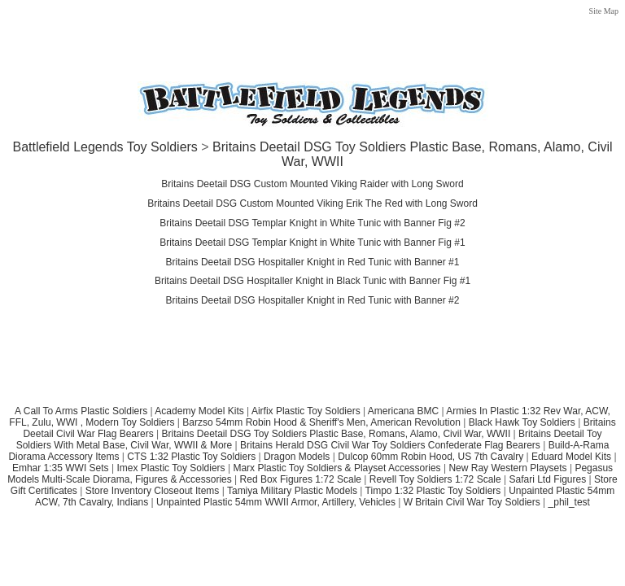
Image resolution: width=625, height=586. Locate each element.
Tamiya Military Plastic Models (292, 490)
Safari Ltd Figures (547, 479)
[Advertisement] (312, 34)
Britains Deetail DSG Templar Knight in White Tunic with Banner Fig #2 (312, 223)
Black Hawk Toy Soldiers (522, 422)
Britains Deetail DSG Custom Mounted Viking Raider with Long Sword (312, 184)
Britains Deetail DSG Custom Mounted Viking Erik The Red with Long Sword (312, 203)
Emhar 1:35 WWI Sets (60, 468)
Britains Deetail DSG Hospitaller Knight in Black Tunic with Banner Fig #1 (312, 280)
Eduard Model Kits (571, 456)
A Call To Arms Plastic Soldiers (81, 411)
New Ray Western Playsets (507, 468)
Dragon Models (297, 456)
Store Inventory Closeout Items (152, 490)
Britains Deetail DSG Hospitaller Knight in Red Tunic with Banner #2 (313, 300)
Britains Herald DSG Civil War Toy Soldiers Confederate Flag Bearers (390, 445)
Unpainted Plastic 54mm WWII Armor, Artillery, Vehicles (276, 502)
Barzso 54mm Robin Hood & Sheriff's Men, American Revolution (321, 422)
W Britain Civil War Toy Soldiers (472, 502)
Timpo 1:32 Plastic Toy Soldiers (433, 490)
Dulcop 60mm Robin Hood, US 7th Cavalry (430, 456)
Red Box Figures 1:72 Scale (300, 479)
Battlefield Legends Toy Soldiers (104, 147)
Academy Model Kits (199, 411)
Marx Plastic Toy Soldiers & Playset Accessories (336, 468)
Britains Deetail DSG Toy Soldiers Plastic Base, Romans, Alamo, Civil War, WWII (335, 434)
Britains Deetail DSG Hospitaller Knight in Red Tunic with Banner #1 (313, 262)
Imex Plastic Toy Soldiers (170, 468)
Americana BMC (403, 411)
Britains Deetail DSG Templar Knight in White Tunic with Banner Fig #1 (312, 242)
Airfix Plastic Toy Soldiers (307, 411)
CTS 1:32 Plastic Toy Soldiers (191, 456)
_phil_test (569, 502)
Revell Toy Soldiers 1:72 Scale (435, 479)
